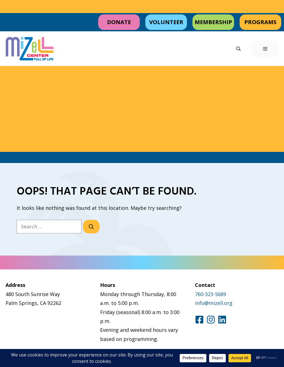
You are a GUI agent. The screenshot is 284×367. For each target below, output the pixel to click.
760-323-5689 (210, 294)
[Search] (91, 226)
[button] (238, 48)
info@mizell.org (213, 303)
